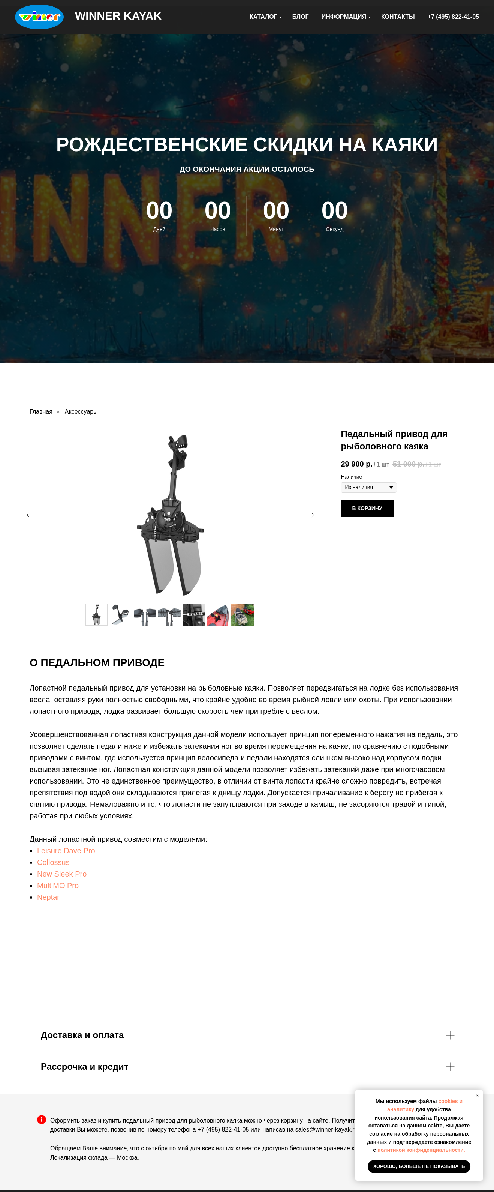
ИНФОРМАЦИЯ (344, 17)
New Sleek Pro (62, 874)
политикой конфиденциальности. (421, 1150)
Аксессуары (81, 411)
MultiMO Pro (58, 885)
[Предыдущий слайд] (28, 515)
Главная (41, 411)
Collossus (53, 862)
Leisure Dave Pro (66, 851)
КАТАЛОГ (263, 17)
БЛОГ (300, 17)
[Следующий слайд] (312, 515)
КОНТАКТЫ (398, 17)
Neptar (48, 897)
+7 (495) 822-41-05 (453, 17)
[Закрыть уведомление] (477, 1095)
